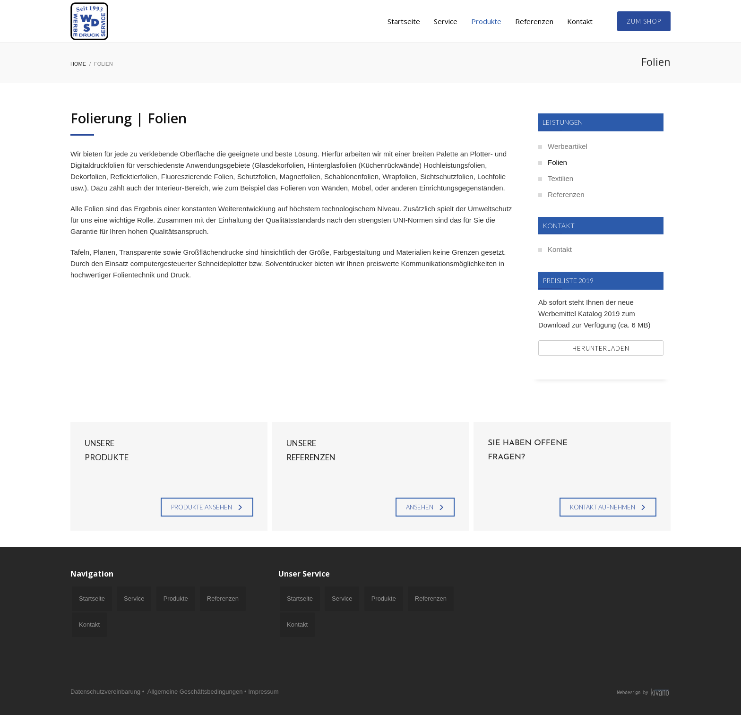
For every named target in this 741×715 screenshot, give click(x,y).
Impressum (263, 691)
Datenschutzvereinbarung (105, 691)
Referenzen (566, 194)
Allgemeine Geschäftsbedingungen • (197, 691)
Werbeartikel (567, 146)
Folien (557, 162)
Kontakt (560, 249)
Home (78, 64)
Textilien (560, 178)
